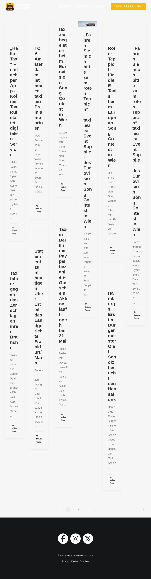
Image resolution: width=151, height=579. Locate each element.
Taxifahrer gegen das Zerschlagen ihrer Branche (14, 310)
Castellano (84, 561)
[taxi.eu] (23, 10)
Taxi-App (65, 9)
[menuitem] (66, 10)
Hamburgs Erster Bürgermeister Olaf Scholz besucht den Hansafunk (112, 346)
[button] (87, 24)
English (74, 561)
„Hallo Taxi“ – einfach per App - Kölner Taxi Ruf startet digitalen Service (14, 101)
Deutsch (65, 561)
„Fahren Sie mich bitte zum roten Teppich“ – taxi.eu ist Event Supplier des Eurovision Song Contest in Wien (87, 130)
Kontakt (99, 9)
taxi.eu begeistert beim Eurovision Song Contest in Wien (63, 77)
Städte (82, 9)
